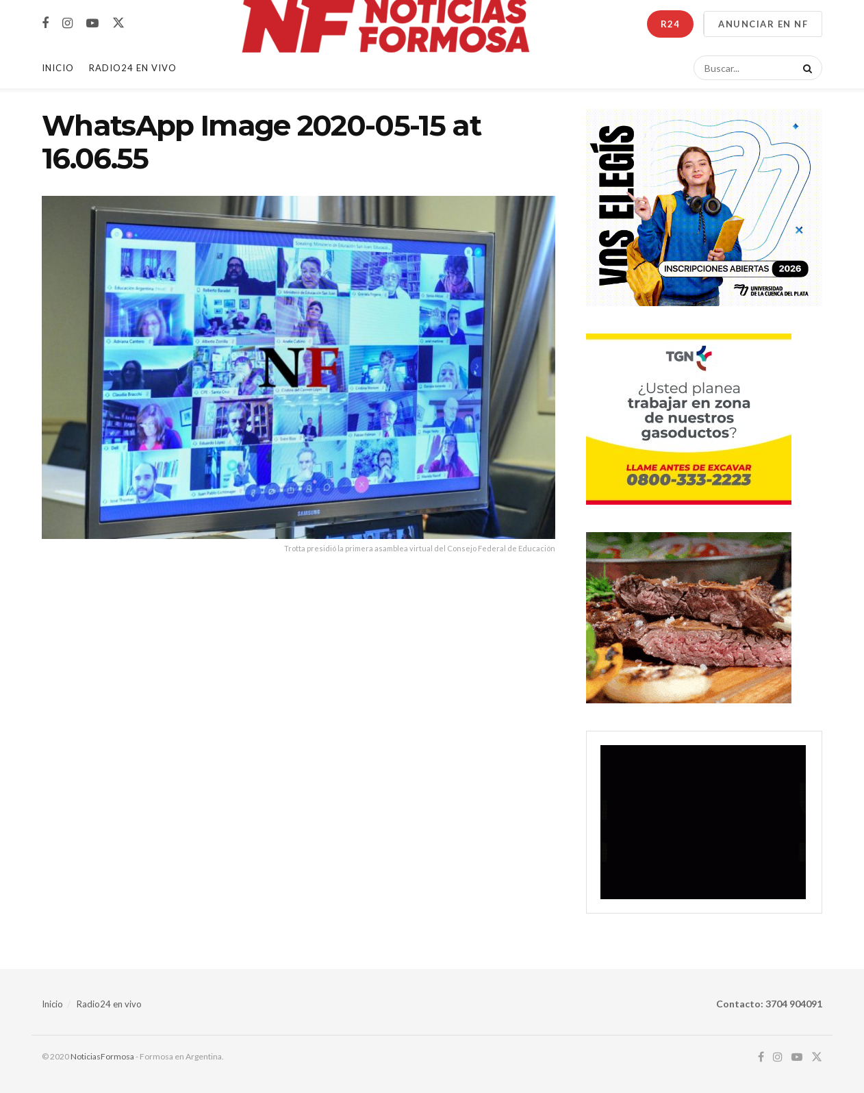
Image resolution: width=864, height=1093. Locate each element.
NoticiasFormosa (102, 1056)
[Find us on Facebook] (45, 24)
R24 (670, 23)
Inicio (58, 67)
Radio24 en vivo (109, 1003)
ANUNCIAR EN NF (763, 23)
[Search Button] (805, 67)
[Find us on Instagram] (67, 24)
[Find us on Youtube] (92, 24)
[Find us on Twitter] (118, 23)
